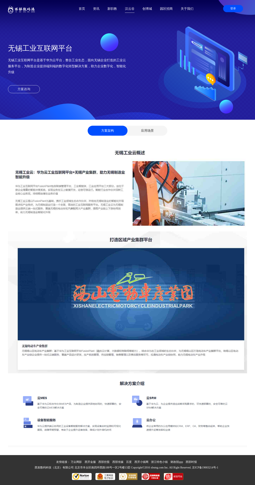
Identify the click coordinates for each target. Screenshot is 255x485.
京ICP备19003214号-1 (205, 467)
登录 (233, 8)
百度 (129, 461)
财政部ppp (177, 461)
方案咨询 (24, 89)
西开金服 (90, 461)
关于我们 (187, 8)
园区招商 (166, 8)
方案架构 (107, 130)
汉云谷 (129, 8)
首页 (82, 8)
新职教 (112, 8)
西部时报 (191, 461)
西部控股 (104, 461)
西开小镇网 (141, 461)
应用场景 (147, 130)
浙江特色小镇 (159, 461)
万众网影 (76, 461)
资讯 (96, 8)
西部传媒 (118, 461)
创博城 (147, 8)
